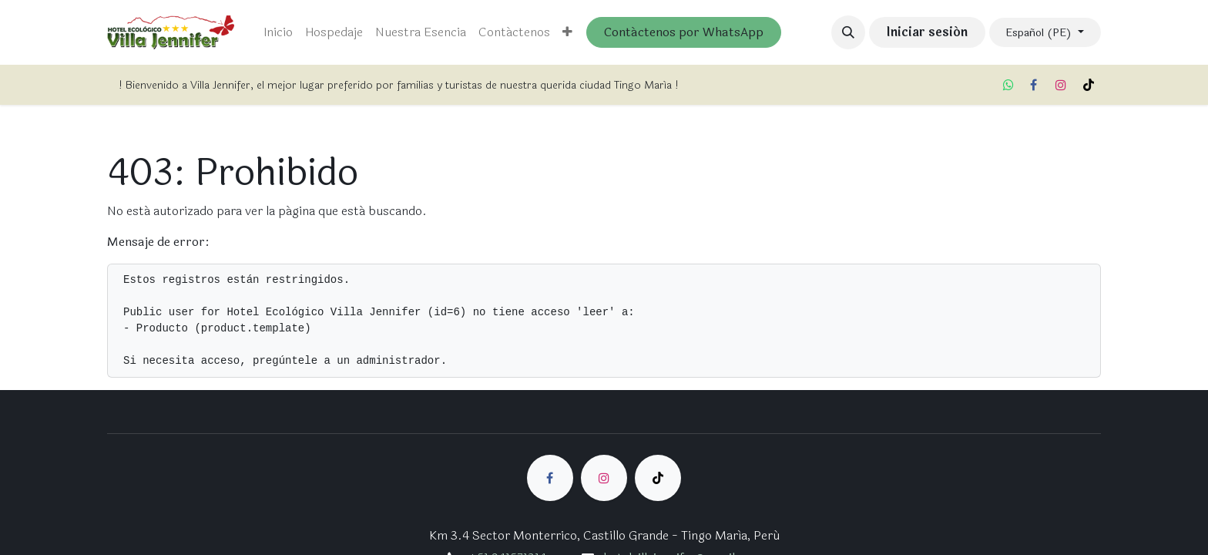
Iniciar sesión (927, 32)
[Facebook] (1033, 84)
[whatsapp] (1008, 85)
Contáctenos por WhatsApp (683, 32)
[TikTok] (1088, 84)
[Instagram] (1061, 84)
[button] (848, 32)
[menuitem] (278, 32)
